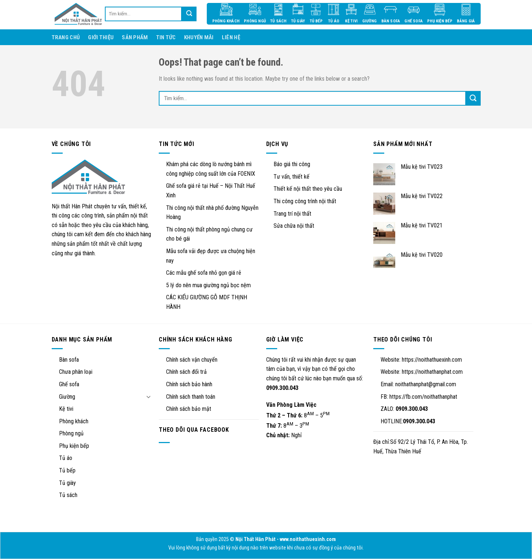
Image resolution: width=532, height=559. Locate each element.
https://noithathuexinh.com (432, 359)
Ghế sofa (69, 384)
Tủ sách (68, 495)
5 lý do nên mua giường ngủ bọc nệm (208, 285)
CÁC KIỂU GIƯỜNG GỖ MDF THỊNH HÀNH (206, 302)
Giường (67, 396)
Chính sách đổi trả (186, 371)
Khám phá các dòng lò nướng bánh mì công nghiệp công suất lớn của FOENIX (210, 169)
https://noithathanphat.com (432, 371)
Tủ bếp (67, 470)
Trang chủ (66, 37)
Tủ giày (67, 482)
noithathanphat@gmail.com (425, 384)
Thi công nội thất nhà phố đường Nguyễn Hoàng (212, 212)
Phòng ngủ (71, 433)
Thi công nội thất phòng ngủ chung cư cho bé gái (209, 234)
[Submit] (473, 98)
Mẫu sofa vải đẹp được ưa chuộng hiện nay (210, 256)
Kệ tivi (66, 408)
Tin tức (166, 37)
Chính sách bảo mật (188, 408)
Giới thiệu (101, 37)
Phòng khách (73, 421)
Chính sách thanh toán (190, 396)
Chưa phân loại (75, 371)
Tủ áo (65, 457)
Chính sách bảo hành (189, 384)
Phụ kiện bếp (74, 445)
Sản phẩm (135, 37)
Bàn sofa (69, 359)
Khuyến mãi (199, 37)
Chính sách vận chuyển (191, 359)
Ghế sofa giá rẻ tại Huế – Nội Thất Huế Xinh (210, 190)
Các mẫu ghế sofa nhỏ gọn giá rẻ (203, 272)
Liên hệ (231, 37)
